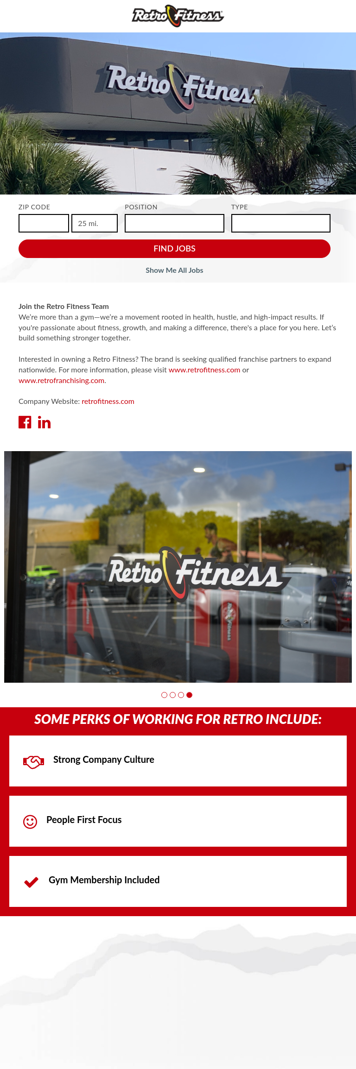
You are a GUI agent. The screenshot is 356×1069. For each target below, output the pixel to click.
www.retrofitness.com (205, 369)
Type (239, 207)
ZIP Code (35, 207)
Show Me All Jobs (174, 269)
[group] (178, 567)
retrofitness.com (108, 400)
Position (141, 207)
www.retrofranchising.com (61, 380)
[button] (164, 695)
